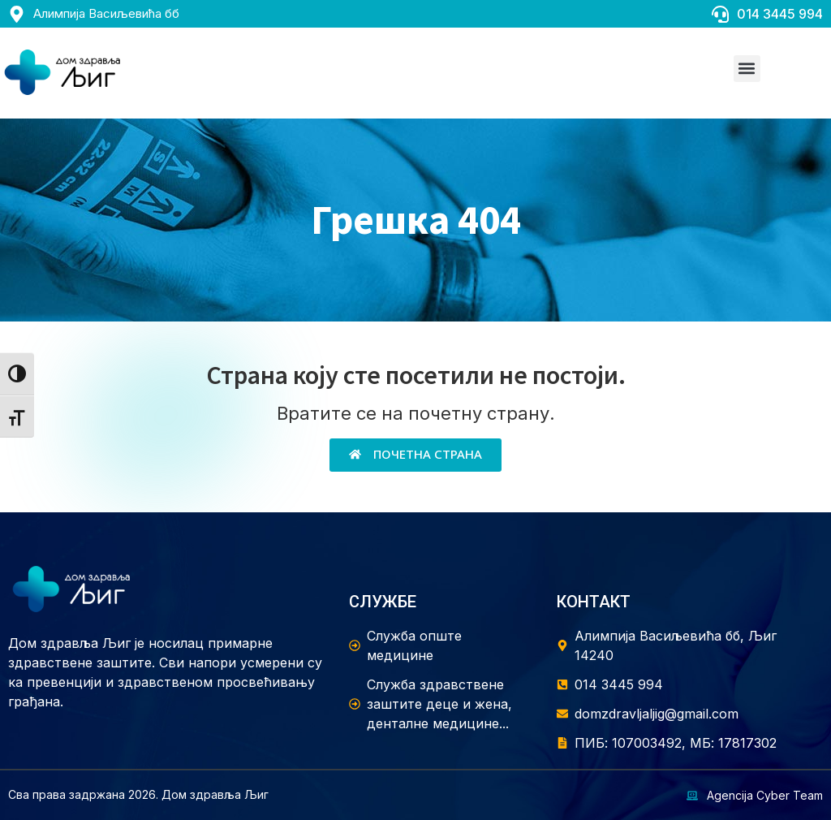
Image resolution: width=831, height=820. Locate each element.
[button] (747, 68)
